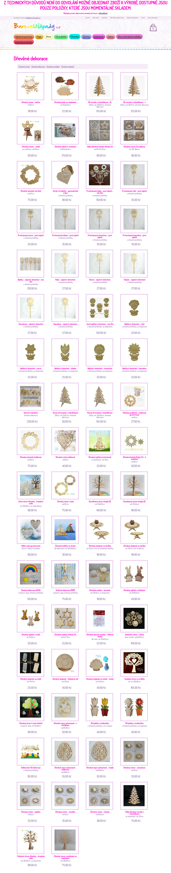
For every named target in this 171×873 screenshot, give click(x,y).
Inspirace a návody (23, 41)
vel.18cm (135, 447)
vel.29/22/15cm (100, 136)
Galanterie (98, 36)
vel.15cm (66, 447)
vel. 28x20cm (100, 491)
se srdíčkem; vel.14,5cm (31, 136)
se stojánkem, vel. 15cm (100, 447)
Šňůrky (86, 36)
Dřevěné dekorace (38, 66)
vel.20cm (31, 447)
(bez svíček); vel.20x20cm (135, 624)
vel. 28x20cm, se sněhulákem (31, 491)
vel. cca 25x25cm (135, 669)
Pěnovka (75, 36)
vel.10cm (31, 92)
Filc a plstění (61, 36)
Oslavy (111, 36)
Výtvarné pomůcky (23, 36)
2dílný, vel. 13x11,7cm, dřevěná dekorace (66, 402)
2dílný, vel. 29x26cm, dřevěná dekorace (100, 402)
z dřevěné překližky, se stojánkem (100, 314)
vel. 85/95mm (135, 136)
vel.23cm (31, 181)
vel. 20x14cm (135, 491)
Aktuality (96, 18)
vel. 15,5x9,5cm (66, 92)
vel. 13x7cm (31, 669)
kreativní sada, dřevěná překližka (31, 580)
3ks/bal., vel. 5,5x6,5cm (100, 624)
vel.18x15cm (66, 757)
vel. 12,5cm (66, 669)
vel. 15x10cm (31, 624)
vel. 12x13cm (100, 669)
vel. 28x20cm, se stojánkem (31, 846)
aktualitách (103, 13)
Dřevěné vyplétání (53, 66)
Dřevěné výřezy (24, 66)
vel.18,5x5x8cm (66, 136)
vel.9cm (135, 402)
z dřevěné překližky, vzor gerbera (135, 713)
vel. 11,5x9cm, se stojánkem (100, 580)
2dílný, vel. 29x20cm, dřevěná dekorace (100, 92)
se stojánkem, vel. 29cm (135, 801)
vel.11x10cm (100, 801)
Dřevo (48, 36)
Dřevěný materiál (67, 66)
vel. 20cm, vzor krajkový (135, 535)
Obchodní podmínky (117, 18)
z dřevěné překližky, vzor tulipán (100, 713)
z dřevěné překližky (66, 181)
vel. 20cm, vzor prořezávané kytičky (100, 535)
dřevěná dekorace (31, 402)
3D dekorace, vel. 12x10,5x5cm (66, 535)
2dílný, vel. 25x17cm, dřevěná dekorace (135, 92)
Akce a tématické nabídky (129, 36)
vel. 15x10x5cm (135, 580)
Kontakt (104, 18)
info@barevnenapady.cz (32, 18)
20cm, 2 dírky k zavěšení (31, 535)
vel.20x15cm (66, 713)
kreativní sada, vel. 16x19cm (31, 713)
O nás (143, 18)
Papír (39, 36)
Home (88, 18)
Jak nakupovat (153, 18)
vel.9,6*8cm (66, 624)
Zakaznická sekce (132, 18)
